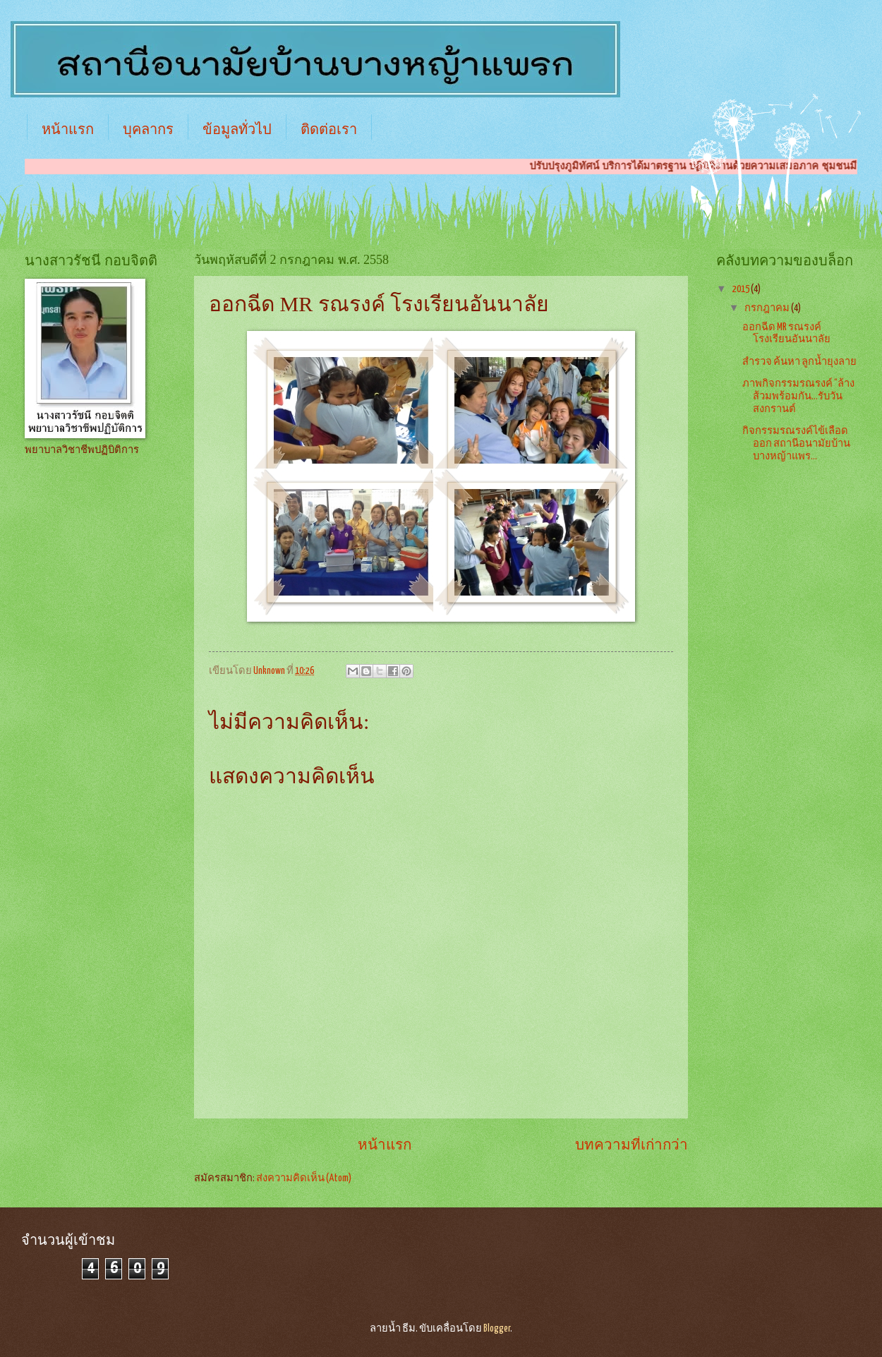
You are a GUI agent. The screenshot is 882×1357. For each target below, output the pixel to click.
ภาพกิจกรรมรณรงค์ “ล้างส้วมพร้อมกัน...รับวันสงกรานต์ (798, 396)
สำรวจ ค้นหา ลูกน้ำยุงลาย (799, 362)
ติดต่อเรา (329, 129)
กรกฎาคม (767, 308)
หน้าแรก (68, 129)
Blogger (496, 1329)
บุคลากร (148, 129)
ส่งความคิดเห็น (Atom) (303, 1178)
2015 (741, 289)
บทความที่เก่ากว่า (631, 1145)
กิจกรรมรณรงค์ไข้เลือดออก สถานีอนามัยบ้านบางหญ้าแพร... (796, 443)
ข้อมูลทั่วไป (237, 129)
